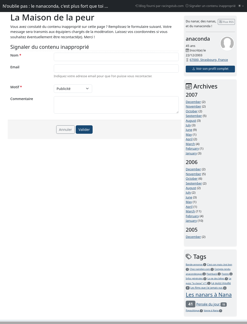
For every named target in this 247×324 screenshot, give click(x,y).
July (188, 125)
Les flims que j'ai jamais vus (208, 287)
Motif (16, 87)
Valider (84, 129)
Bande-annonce (196, 264)
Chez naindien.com (202, 269)
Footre (227, 273)
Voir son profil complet (210, 69)
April (189, 139)
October (192, 111)
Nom (15, 55)
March (190, 144)
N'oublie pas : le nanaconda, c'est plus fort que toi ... (55, 6)
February (192, 148)
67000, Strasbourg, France (209, 59)
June (189, 129)
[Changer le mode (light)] (240, 6)
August (191, 120)
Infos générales (196, 278)
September (194, 116)
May (189, 134)
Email (15, 67)
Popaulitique (194, 310)
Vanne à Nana (213, 310)
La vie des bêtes (217, 278)
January (191, 153)
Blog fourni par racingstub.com (159, 6)
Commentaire (21, 98)
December (193, 102)
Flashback (213, 273)
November (193, 106)
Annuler (65, 129)
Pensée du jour (211, 304)
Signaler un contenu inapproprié (210, 6)
